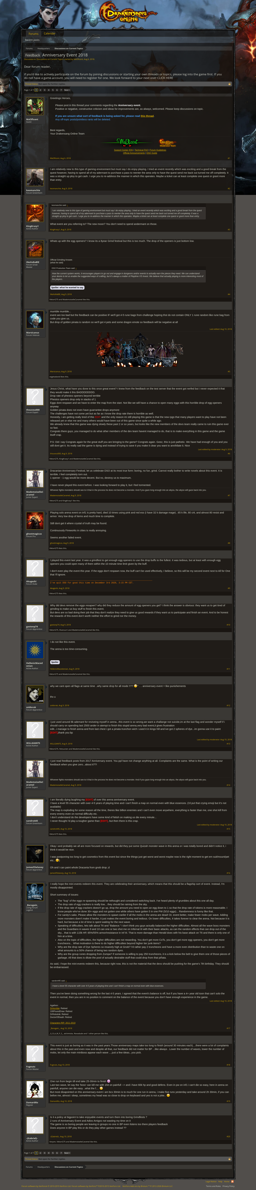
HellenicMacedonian (34, 664)
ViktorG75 (54, 299)
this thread (147, 116)
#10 (228, 625)
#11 (228, 669)
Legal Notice (211, 1181)
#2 (229, 188)
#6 (229, 453)
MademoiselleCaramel (72, 299)
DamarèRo (32, 1102)
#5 (229, 371)
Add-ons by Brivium (147, 1186)
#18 (228, 1065)
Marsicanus (32, 332)
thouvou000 (33, 409)
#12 (228, 705)
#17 (228, 1028)
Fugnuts (30, 1066)
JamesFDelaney (34, 867)
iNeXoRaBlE (32, 262)
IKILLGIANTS (33, 743)
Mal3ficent (78, 59)
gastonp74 (32, 626)
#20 (228, 1136)
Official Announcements (134, 153)
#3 (229, 229)
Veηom (53, 1141)
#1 (229, 158)
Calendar (49, 33)
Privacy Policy (229, 1186)
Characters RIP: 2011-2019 (62, 1023)
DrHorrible (55, 1008)
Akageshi (31, 581)
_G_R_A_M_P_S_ (56, 1033)
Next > (67, 90)
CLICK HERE (165, 78)
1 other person (94, 1033)
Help (220, 1181)
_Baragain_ (32, 905)
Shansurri (63, 630)
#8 (229, 543)
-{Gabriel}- (32, 1138)
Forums (34, 34)
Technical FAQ (141, 150)
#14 (228, 785)
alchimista (68, 1033)
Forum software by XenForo (46, 1186)
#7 (229, 495)
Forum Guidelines (158, 150)
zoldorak (31, 707)
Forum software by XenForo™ (96, 1186)
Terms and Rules (213, 1186)
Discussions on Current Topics (50, 59)
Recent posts (32, 40)
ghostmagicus (34, 533)
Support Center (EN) (123, 150)
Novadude (78, 1033)
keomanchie (33, 190)
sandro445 (32, 820)
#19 (228, 1101)
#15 (228, 829)
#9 (229, 588)
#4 (229, 294)
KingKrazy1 (32, 226)
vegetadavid (55, 376)
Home (226, 1181)
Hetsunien (63, 749)
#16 (228, 873)
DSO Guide (152, 153)
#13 (228, 743)
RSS (232, 1181)
